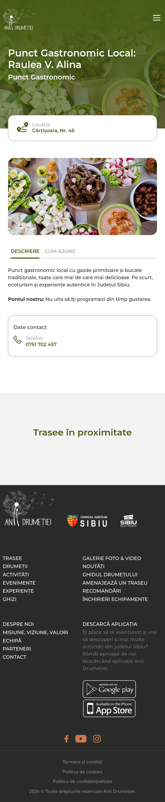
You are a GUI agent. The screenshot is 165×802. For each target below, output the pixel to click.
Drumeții (15, 566)
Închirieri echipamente (115, 599)
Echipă (12, 641)
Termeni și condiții (82, 762)
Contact (14, 657)
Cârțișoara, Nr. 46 (53, 131)
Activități (16, 575)
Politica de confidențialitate (82, 781)
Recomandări (101, 591)
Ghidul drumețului (109, 575)
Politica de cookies (82, 772)
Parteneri (17, 649)
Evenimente (19, 583)
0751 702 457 (41, 344)
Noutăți (93, 566)
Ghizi (10, 599)
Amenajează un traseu (115, 583)
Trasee (12, 558)
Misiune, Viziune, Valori (35, 632)
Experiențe (18, 591)
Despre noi (18, 624)
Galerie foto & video (111, 558)
